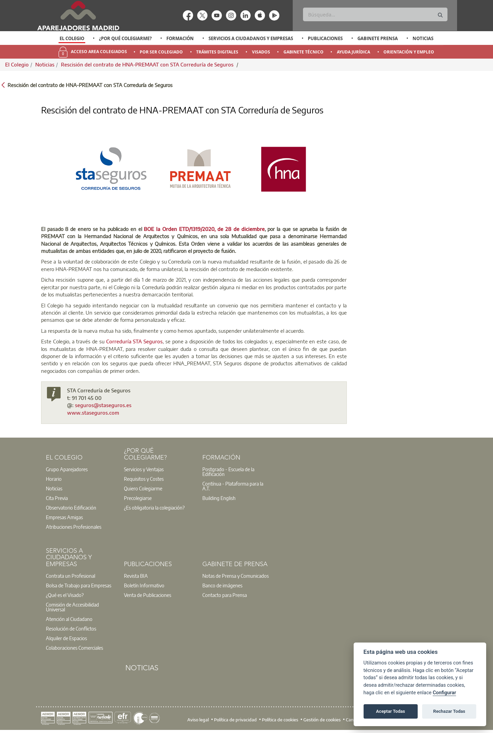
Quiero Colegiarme (143, 488)
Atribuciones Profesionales (73, 527)
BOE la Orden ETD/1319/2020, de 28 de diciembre (204, 229)
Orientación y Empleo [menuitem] (408, 52)
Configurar (444, 693)
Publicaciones (325, 38)
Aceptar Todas (390, 711)
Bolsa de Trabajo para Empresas (78, 585)
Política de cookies (280, 719)
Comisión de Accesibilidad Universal (72, 606)
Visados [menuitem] (261, 52)
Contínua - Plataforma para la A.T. (232, 485)
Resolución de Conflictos (71, 628)
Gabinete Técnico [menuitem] (303, 52)
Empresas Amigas (64, 517)
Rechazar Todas (449, 711)
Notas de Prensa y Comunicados (235, 576)
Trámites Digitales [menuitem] (217, 52)
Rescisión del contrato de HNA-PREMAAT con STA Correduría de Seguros (148, 64)
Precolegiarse (138, 498)
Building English (219, 498)
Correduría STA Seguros (134, 341)
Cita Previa (57, 498)
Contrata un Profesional (70, 576)
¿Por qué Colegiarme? (125, 38)
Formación (180, 38)
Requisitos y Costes (144, 479)
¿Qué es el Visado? (65, 595)
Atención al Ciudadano (69, 619)
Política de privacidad (235, 719)
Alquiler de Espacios (66, 638)
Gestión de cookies (322, 719)
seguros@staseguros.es (103, 405)
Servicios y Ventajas (144, 469)
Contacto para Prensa (224, 595)
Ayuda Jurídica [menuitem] (353, 52)
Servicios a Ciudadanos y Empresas (250, 38)
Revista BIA (136, 576)
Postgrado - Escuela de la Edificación (228, 471)
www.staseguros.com (93, 413)
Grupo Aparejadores (67, 469)
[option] (72, 38)
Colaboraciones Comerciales (74, 648)
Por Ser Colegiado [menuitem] (161, 52)
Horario (54, 479)
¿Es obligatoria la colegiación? (154, 507)
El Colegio (72, 38)
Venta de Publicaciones (147, 595)
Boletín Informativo (144, 585)
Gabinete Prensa (377, 38)
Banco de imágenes (222, 585)
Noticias (423, 38)
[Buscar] (375, 14)
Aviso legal (198, 719)
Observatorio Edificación (71, 507)
